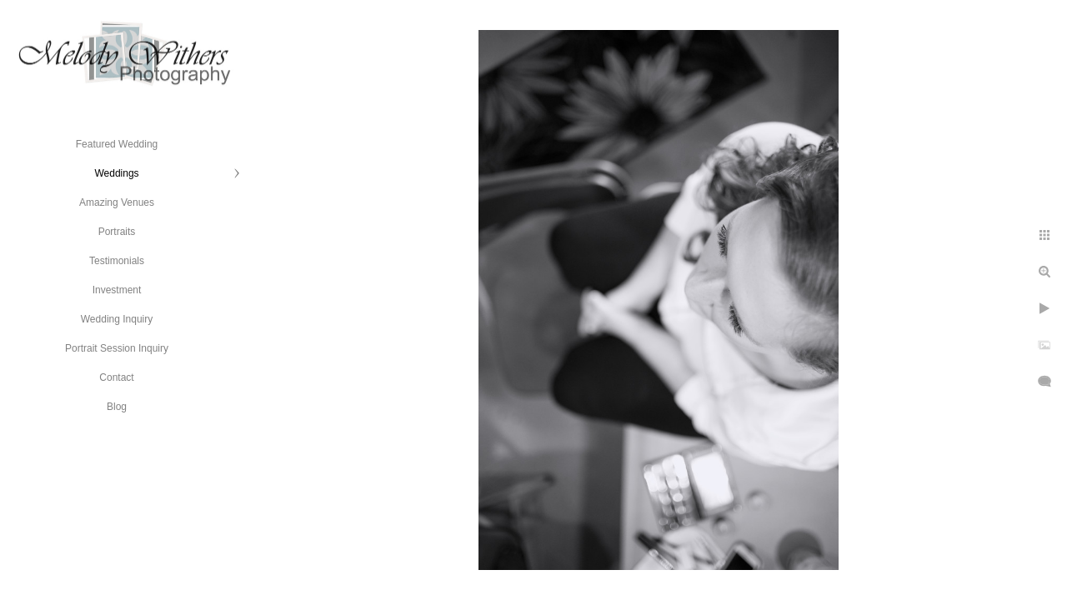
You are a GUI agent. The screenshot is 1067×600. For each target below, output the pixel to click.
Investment (117, 290)
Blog (117, 406)
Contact (116, 377)
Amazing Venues (116, 202)
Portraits (117, 232)
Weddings (116, 173)
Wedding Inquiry (117, 319)
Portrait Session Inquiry (116, 348)
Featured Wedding (117, 144)
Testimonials (116, 261)
